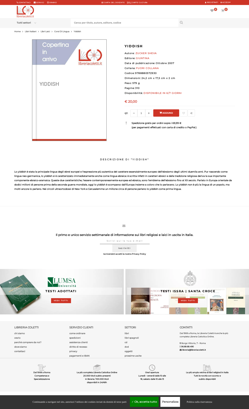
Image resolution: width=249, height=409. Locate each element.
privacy (73, 351)
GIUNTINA (142, 58)
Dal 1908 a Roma (41, 372)
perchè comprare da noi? (27, 342)
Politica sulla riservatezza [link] (199, 402)
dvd (127, 346)
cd (126, 342)
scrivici (40, 2)
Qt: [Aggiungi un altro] (126, 113)
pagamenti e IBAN (79, 355)
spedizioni (75, 337)
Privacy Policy (139, 254)
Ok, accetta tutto (144, 401)
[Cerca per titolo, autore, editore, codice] (205, 22)
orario (53, 2)
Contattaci (25, 2)
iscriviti (124, 248)
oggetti (129, 351)
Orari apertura (152, 372)
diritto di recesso (78, 346)
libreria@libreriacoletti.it (194, 350)
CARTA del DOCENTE (113, 2)
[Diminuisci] (134, 113)
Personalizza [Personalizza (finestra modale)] (170, 401)
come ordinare (77, 333)
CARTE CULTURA (137, 2)
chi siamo (19, 333)
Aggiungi (166, 112)
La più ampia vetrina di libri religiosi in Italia (207, 372)
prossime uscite (133, 355)
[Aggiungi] (148, 113)
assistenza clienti (78, 342)
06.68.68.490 (187, 346)
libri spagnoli (132, 337)
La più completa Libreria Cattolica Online (97, 372)
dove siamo (20, 346)
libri (127, 333)
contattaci (19, 351)
